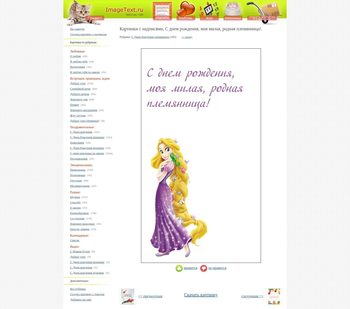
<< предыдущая (150, 296)
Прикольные (77, 169)
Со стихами (77, 218)
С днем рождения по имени (87, 153)
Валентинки (77, 66)
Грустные (76, 180)
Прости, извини (80, 229)
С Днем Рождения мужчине (87, 148)
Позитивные (77, 175)
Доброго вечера (79, 94)
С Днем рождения (81, 132)
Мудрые (75, 197)
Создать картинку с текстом (87, 294)
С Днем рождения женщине (87, 262)
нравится (186, 268)
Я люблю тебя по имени (85, 72)
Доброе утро (78, 83)
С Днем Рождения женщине (87, 137)
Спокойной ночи (80, 88)
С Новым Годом (80, 251)
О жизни (75, 207)
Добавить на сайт (81, 299)
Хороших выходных (82, 223)
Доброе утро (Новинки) (84, 120)
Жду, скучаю (78, 115)
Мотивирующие (80, 185)
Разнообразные (79, 213)
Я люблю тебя (79, 61)
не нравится (213, 268)
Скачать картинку (201, 294)
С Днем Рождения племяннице (150, 37)
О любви (75, 56)
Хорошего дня (79, 99)
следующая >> (252, 296)
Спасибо (75, 202)
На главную (77, 29)
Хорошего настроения (83, 110)
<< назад (186, 37)
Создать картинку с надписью (88, 34)
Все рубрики (78, 288)
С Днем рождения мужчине (87, 272)
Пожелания (77, 142)
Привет (74, 104)
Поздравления (79, 158)
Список (74, 240)
